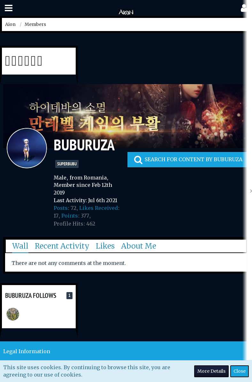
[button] (8, 8)
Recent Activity (62, 246)
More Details (211, 371)
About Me (138, 246)
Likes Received (98, 208)
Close (239, 371)
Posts (61, 208)
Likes (105, 246)
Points (69, 215)
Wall (20, 246)
